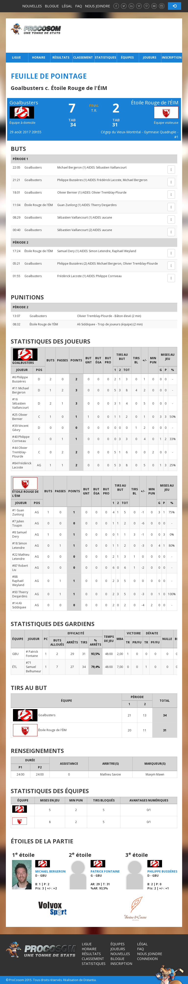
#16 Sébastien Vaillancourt (20, 403)
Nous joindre (97, 6)
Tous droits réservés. (47, 980)
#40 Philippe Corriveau (21, 439)
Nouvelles (32, 6)
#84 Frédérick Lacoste (21, 465)
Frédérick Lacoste (109, 180)
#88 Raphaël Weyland (18, 581)
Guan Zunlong (67, 205)
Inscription (172, 57)
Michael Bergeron (69, 167)
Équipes (127, 57)
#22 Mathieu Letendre (20, 557)
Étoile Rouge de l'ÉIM (38, 205)
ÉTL (14, 667)
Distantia (89, 980)
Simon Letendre (100, 251)
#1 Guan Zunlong (18, 512)
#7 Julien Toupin (18, 523)
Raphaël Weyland (124, 251)
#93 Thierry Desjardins (20, 594)
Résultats (60, 57)
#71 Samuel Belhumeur (33, 667)
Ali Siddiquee (86, 324)
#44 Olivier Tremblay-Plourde (19, 452)
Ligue (16, 57)
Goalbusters (33, 167)
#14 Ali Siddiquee (19, 605)
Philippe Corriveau (109, 276)
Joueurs (149, 57)
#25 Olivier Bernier (19, 417)
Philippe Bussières (70, 180)
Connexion (147, 958)
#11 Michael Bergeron (20, 390)
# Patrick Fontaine (32, 654)
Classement (83, 57)
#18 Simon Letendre (19, 545)
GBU (15, 654)
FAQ (78, 6)
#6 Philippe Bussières (20, 379)
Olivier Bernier (67, 192)
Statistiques (105, 57)
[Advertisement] (123, 35)
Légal (67, 6)
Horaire (38, 57)
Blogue (52, 6)
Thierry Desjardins (104, 205)
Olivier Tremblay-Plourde (109, 192)
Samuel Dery (66, 251)
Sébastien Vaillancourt (111, 167)
